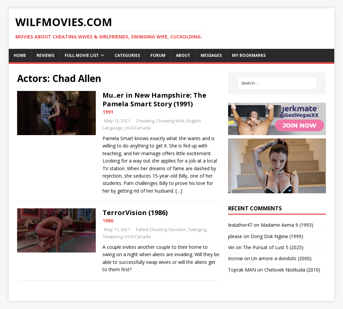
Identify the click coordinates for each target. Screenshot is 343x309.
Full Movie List (82, 55)
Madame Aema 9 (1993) (287, 225)
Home (20, 55)
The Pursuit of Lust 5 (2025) (273, 247)
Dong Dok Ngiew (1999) (277, 236)
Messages (211, 55)
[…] (179, 191)
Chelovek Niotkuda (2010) (292, 270)
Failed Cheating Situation (161, 229)
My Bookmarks (249, 55)
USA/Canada (138, 128)
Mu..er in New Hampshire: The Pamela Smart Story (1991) (154, 99)
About (183, 55)
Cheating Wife (170, 121)
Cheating (145, 121)
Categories (127, 55)
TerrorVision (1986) (135, 212)
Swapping (112, 236)
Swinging (197, 229)
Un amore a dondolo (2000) (281, 258)
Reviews (45, 55)
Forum (157, 55)
